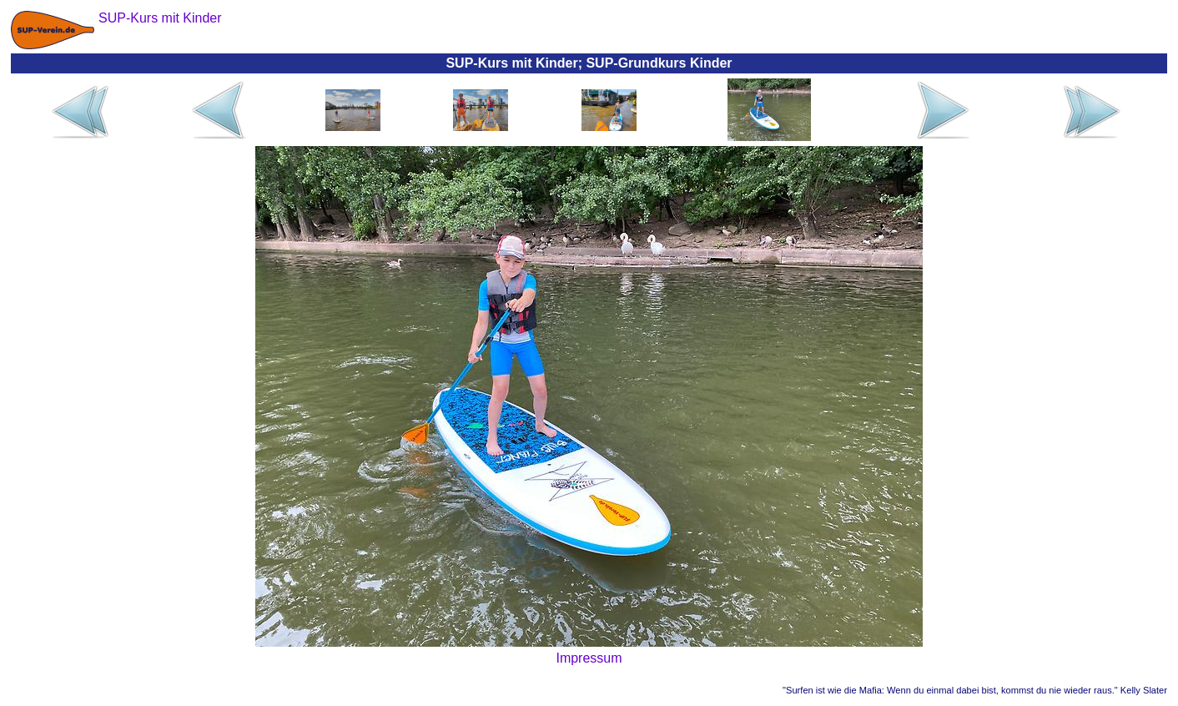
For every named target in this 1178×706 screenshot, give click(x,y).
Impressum (589, 658)
